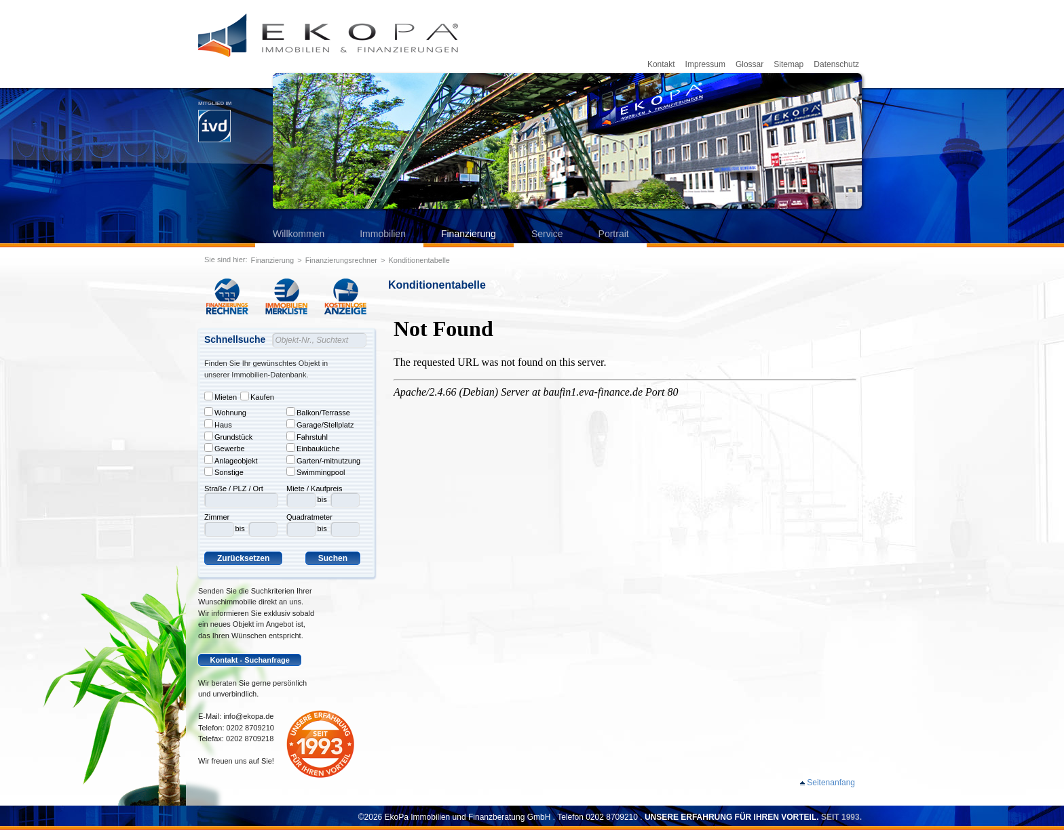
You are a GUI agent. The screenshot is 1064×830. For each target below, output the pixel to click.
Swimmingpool (315, 471)
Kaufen (257, 396)
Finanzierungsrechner (341, 260)
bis (240, 528)
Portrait (613, 233)
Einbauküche (313, 448)
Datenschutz (836, 64)
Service (547, 233)
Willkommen (298, 233)
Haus (218, 424)
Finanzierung (468, 233)
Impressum (705, 64)
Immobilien (383, 233)
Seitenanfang (831, 782)
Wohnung (225, 412)
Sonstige (224, 471)
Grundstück (228, 436)
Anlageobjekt (231, 460)
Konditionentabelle (419, 260)
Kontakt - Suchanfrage (250, 660)
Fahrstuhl (307, 436)
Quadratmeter (309, 517)
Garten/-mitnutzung (323, 460)
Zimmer (216, 517)
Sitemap (788, 64)
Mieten (220, 396)
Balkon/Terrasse (318, 412)
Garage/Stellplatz (320, 424)
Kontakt (661, 64)
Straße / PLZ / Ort (233, 488)
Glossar (749, 64)
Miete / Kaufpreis (314, 488)
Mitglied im (214, 121)
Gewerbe (224, 448)
